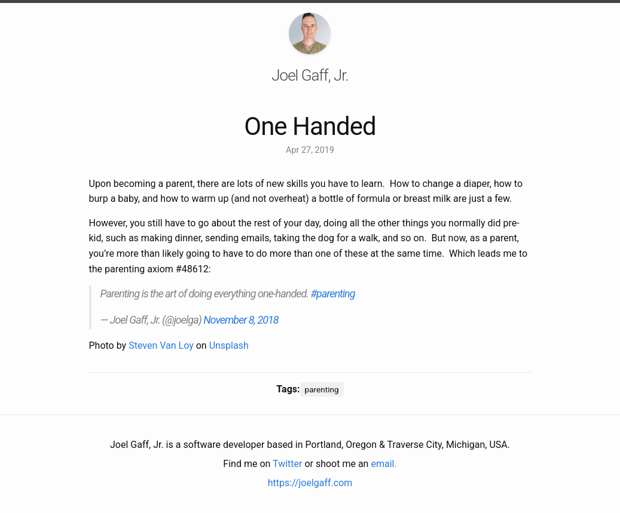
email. (383, 463)
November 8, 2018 (241, 320)
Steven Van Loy (161, 345)
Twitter (287, 463)
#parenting (332, 293)
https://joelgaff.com (310, 483)
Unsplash (229, 345)
